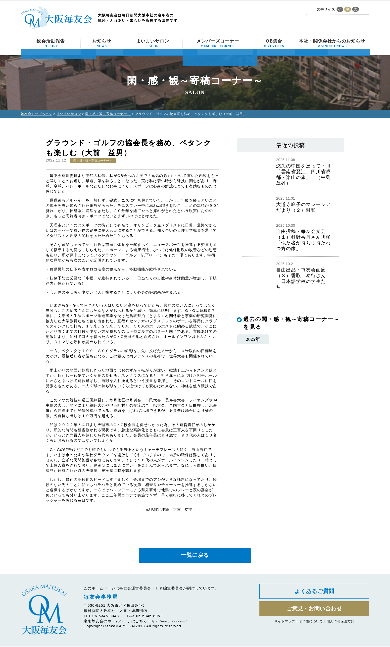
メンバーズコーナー (217, 43)
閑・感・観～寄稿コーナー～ (108, 114)
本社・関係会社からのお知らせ (332, 43)
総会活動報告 (51, 43)
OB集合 (274, 43)
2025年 (253, 339)
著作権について (311, 623)
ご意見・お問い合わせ (314, 610)
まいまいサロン (152, 43)
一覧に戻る (195, 555)
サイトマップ (284, 623)
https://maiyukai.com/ (167, 622)
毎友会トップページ (36, 114)
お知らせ (101, 43)
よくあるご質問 (314, 592)
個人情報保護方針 (340, 623)
